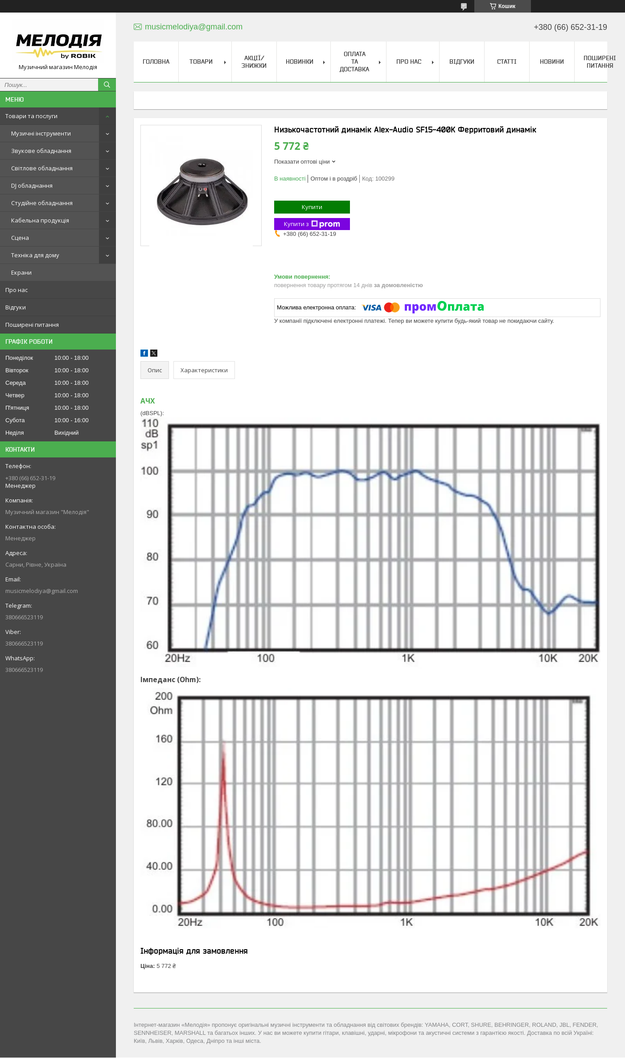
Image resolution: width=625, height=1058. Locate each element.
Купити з (312, 224)
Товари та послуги (31, 116)
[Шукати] (107, 84)
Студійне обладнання (42, 203)
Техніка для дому (35, 255)
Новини (552, 61)
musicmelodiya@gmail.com (41, 591)
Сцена (20, 238)
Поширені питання (32, 325)
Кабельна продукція (40, 220)
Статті (507, 61)
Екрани (21, 272)
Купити (312, 207)
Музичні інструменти (41, 133)
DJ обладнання (32, 185)
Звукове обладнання (41, 151)
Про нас (16, 290)
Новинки (299, 61)
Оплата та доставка (354, 61)
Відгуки (15, 307)
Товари (201, 61)
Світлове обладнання (42, 168)
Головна (156, 61)
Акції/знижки (254, 61)
